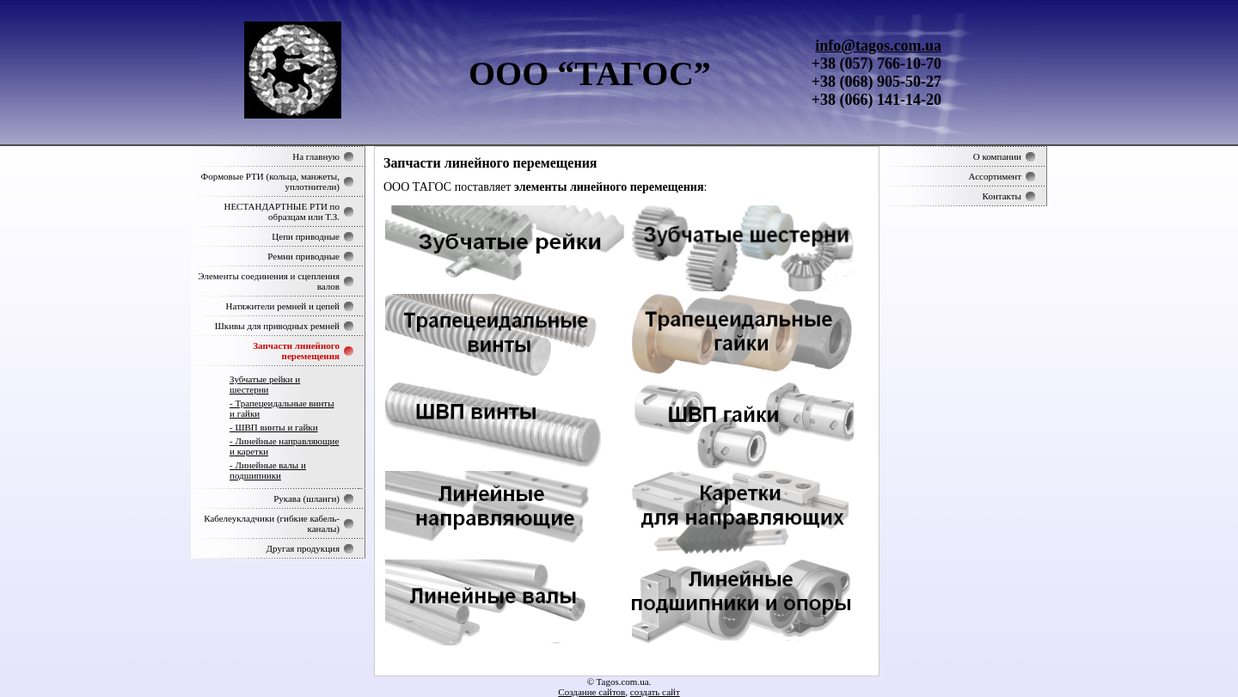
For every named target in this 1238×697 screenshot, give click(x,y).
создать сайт (655, 692)
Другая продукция (303, 548)
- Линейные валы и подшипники (268, 470)
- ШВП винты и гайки (274, 427)
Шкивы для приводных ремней (277, 326)
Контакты (1002, 196)
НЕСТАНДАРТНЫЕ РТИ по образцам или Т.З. (282, 211)
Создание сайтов (591, 692)
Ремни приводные (303, 256)
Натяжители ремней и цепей (283, 306)
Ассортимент (994, 176)
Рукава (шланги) (306, 498)
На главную (316, 156)
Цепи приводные (306, 236)
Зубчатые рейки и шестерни (265, 384)
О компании (997, 156)
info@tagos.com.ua (878, 45)
